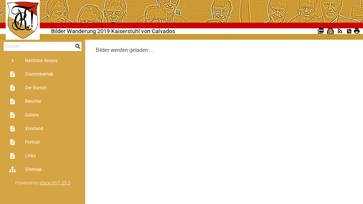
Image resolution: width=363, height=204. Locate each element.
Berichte (25, 101)
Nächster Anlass (33, 60)
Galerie (24, 115)
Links (22, 156)
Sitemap (25, 169)
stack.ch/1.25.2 (54, 183)
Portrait (24, 142)
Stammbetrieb (31, 74)
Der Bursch (28, 88)
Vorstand (26, 128)
